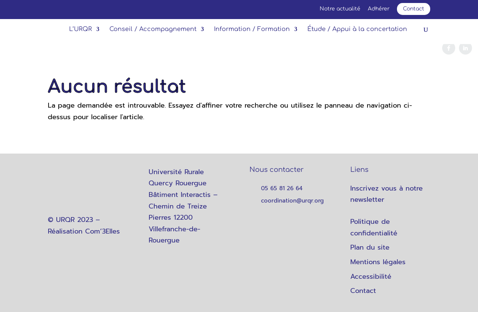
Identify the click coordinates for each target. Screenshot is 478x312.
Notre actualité (340, 9)
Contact (413, 9)
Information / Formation (252, 30)
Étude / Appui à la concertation (357, 30)
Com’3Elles (102, 231)
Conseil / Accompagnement (152, 30)
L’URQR (80, 30)
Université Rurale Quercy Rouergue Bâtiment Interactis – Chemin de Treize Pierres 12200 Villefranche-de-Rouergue (183, 206)
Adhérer (378, 9)
